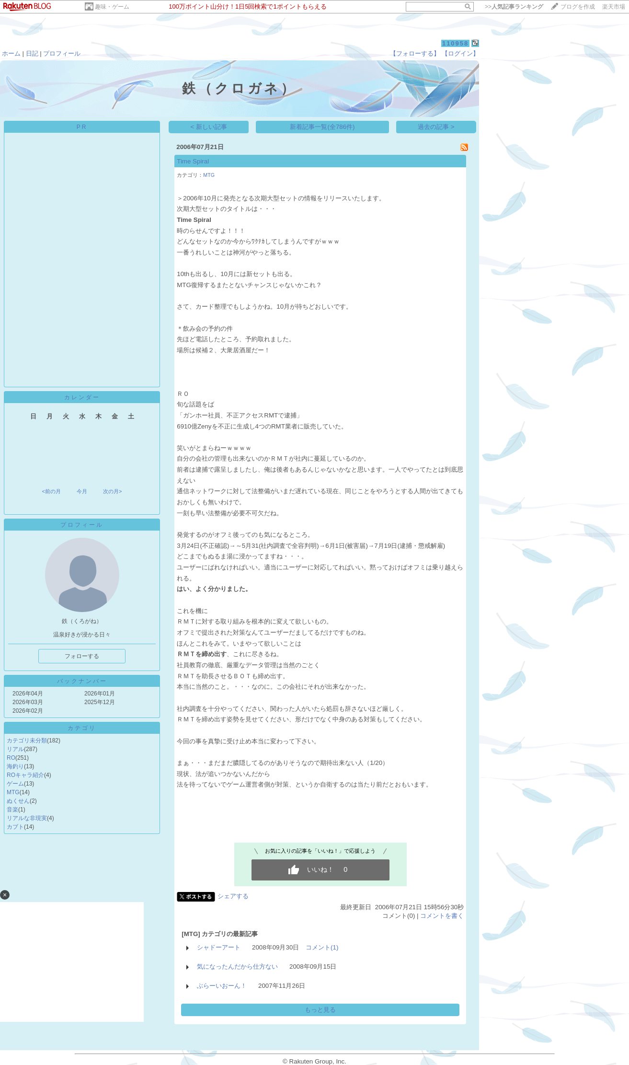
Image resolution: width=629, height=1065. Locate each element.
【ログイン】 (460, 53)
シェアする (233, 896)
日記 (32, 53)
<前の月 (51, 491)
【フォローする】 (415, 53)
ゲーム (15, 783)
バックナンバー (82, 681)
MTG (13, 792)
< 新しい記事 (209, 126)
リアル (15, 749)
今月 (82, 491)
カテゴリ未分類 (27, 740)
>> (514, 6)
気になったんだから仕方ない (237, 966)
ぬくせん (18, 801)
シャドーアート (218, 947)
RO (11, 757)
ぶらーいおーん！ (222, 985)
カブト (15, 826)
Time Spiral (193, 161)
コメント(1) (322, 947)
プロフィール (61, 53)
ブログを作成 (577, 6)
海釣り (15, 766)
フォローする (82, 656)
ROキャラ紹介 (25, 775)
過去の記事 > (436, 126)
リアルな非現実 (27, 818)
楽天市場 (613, 6)
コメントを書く (442, 915)
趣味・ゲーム (112, 6)
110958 (455, 43)
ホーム (11, 53)
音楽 (12, 809)
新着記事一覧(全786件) (322, 126)
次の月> (112, 491)
